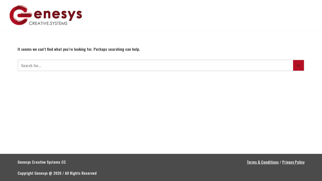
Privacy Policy (293, 162)
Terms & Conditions (263, 162)
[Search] (155, 65)
